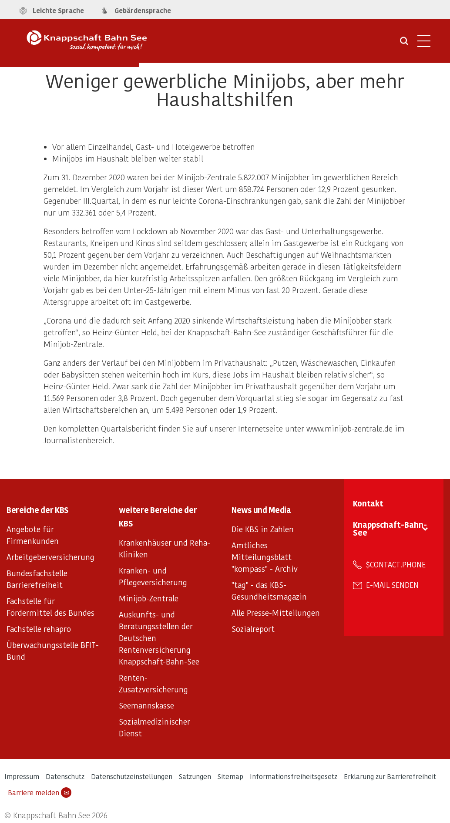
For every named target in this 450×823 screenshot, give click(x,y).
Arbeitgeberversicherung (50, 556)
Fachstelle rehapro (39, 628)
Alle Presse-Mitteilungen (276, 612)
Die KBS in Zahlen (263, 528)
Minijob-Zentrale (148, 598)
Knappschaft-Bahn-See (390, 528)
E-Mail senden (392, 584)
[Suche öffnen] (404, 44)
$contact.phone (396, 564)
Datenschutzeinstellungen (131, 776)
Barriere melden (39, 792)
